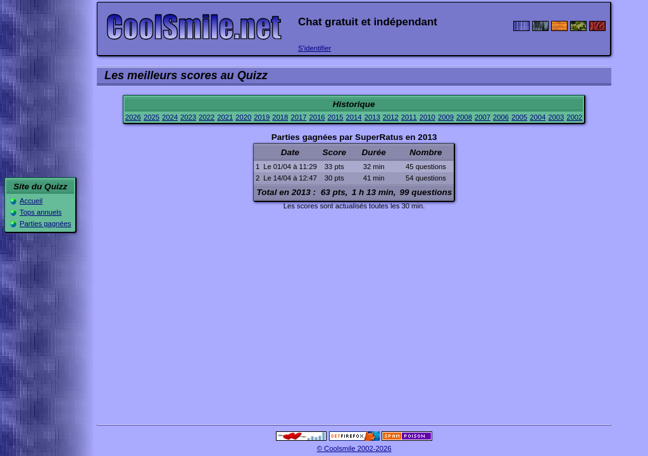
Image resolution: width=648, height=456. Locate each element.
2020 (243, 117)
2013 (372, 117)
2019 (262, 117)
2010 (427, 117)
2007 (482, 117)
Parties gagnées (45, 223)
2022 (207, 117)
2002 (574, 117)
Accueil (31, 201)
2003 (556, 117)
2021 (225, 117)
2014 (354, 117)
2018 (280, 117)
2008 (464, 117)
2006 (501, 117)
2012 (391, 117)
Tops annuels (40, 212)
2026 (133, 117)
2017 (298, 117)
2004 (537, 117)
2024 (170, 117)
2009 (446, 117)
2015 (336, 117)
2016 (317, 117)
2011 (409, 117)
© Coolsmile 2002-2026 (354, 448)
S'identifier (314, 48)
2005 (519, 117)
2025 (151, 117)
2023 (188, 117)
